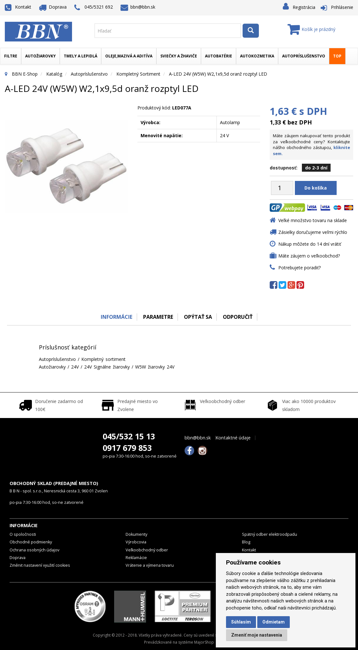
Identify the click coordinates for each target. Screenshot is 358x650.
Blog (246, 542)
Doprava (53, 7)
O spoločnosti (23, 534)
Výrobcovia (136, 542)
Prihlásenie (342, 7)
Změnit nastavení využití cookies (40, 565)
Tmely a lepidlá (80, 56)
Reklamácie (136, 557)
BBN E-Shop (25, 74)
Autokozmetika (257, 56)
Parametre (158, 316)
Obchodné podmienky (31, 542)
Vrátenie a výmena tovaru (150, 565)
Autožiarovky (40, 56)
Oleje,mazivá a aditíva (128, 56)
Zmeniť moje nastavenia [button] (256, 635)
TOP (337, 56)
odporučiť (238, 316)
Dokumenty (136, 534)
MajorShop (204, 642)
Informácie (116, 316)
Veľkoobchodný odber (147, 550)
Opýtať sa (198, 316)
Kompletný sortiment (138, 74)
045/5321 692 (93, 7)
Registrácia (304, 7)
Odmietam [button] (273, 621)
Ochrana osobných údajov (34, 550)
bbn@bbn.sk (138, 7)
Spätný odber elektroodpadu (269, 534)
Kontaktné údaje (233, 438)
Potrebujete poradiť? (299, 268)
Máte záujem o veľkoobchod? (309, 256)
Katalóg (54, 74)
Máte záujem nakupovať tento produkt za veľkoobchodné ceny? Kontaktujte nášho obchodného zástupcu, (311, 144)
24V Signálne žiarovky (107, 367)
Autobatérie (218, 56)
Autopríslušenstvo (303, 56)
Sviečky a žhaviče (178, 56)
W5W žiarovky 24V (154, 367)
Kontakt (18, 7)
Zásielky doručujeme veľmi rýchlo (312, 232)
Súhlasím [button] (241, 621)
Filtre (10, 56)
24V (75, 367)
